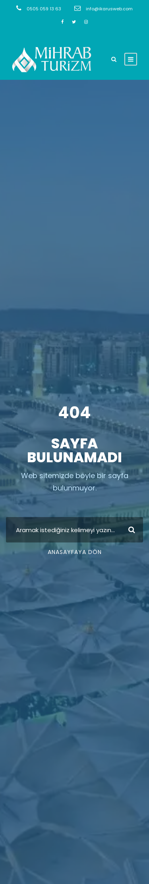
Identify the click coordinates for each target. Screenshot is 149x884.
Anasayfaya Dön (75, 552)
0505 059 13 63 (44, 9)
